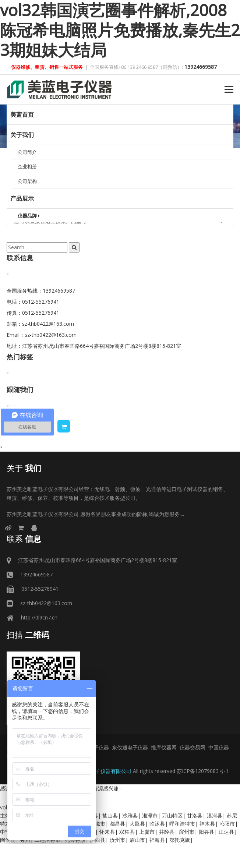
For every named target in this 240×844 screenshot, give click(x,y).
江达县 (226, 831)
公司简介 (27, 152)
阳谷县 (206, 831)
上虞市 (147, 831)
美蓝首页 (22, 114)
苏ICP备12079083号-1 (203, 770)
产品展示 (22, 198)
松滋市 (97, 823)
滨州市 (186, 831)
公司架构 (27, 181)
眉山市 (137, 839)
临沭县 (157, 823)
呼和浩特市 (182, 823)
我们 (24, 467)
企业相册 (27, 166)
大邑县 (137, 823)
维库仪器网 (164, 747)
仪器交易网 (192, 747)
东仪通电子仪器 (130, 747)
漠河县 (214, 815)
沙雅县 (130, 815)
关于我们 (22, 135)
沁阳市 (227, 823)
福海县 (157, 839)
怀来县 (107, 831)
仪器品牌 (29, 215)
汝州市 (117, 839)
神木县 (207, 823)
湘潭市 (150, 815)
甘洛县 (194, 815)
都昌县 (117, 823)
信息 (24, 538)
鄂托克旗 (179, 839)
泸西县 (97, 839)
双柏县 (127, 831)
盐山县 (110, 815)
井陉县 (166, 831)
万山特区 (172, 815)
